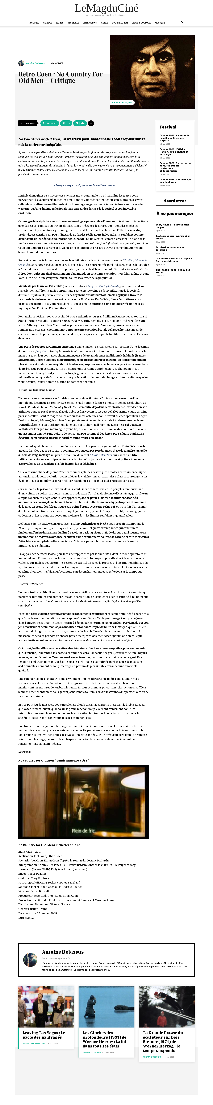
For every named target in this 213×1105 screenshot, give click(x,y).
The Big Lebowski (109, 286)
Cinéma (47, 22)
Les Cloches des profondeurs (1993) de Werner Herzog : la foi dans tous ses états (104, 1039)
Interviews (90, 22)
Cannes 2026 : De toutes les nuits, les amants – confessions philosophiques (175, 167)
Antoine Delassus (35, 63)
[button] (181, 23)
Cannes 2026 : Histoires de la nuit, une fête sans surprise (174, 138)
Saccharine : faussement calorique (170, 248)
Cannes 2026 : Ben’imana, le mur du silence (175, 181)
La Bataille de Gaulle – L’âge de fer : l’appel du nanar (174, 260)
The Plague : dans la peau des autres (173, 271)
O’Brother (127, 260)
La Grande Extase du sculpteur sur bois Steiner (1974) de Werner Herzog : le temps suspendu (163, 1041)
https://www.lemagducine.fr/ (56, 958)
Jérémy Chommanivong (33, 1043)
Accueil (34, 22)
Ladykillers (42, 351)
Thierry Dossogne (92, 1052)
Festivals (73, 22)
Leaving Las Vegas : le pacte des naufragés (43, 1034)
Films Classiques (122, 102)
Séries (59, 22)
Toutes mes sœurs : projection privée (173, 237)
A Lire (104, 22)
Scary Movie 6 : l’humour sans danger (172, 226)
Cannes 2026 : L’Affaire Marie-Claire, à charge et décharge (174, 151)
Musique (160, 22)
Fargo (91, 286)
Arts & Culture (141, 22)
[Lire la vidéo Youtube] (83, 802)
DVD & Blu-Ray (120, 22)
